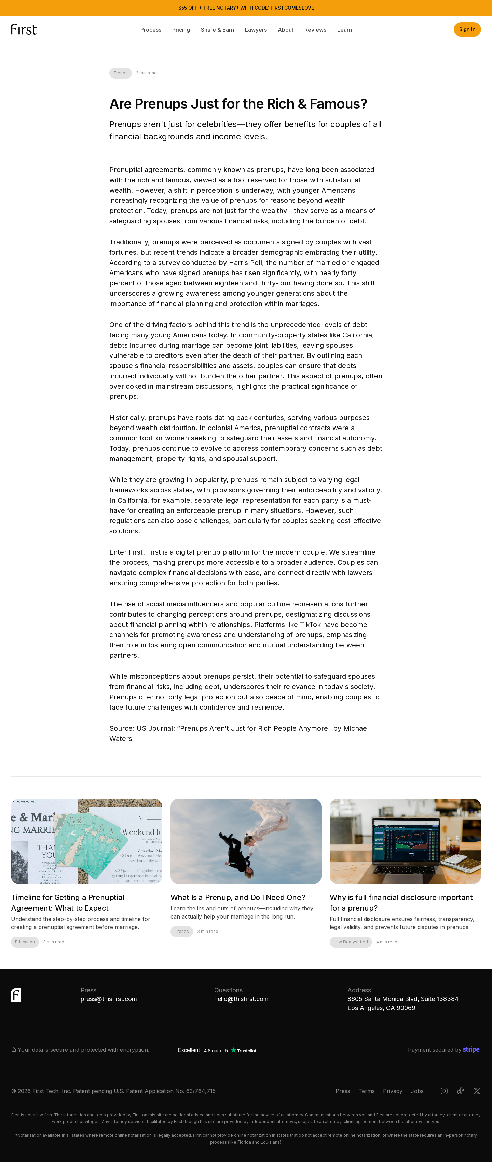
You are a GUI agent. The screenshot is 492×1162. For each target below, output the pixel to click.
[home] (31, 29)
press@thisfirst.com (109, 999)
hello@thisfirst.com (241, 999)
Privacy (392, 1091)
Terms (366, 1091)
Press (343, 1091)
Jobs (417, 1091)
